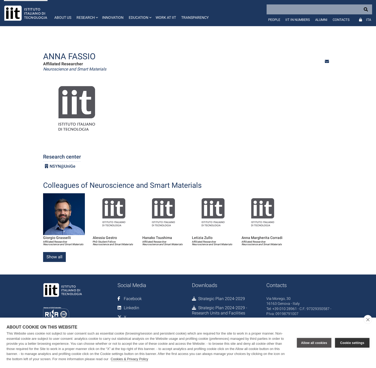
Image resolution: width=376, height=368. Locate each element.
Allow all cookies (314, 343)
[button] (86, 13)
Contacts (341, 20)
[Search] (319, 9)
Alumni (321, 20)
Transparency (195, 17)
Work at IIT (166, 17)
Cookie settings (352, 343)
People (274, 20)
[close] (367, 319)
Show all (54, 256)
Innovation (113, 17)
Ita (368, 20)
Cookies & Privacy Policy (129, 359)
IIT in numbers (297, 20)
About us (62, 17)
